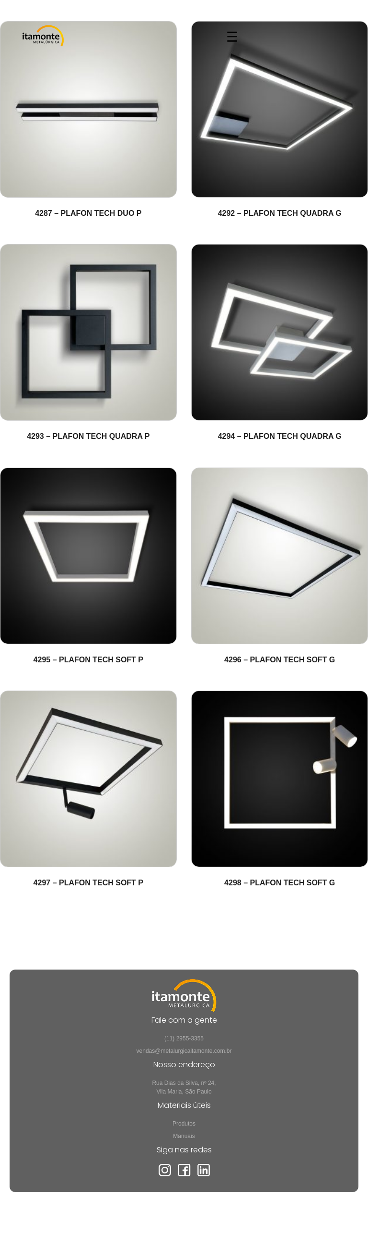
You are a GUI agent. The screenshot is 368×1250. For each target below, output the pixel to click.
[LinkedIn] (203, 1175)
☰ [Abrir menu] (232, 37)
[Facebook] (184, 1175)
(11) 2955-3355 (184, 1038)
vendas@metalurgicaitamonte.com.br (184, 1051)
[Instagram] (165, 1175)
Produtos (184, 1123)
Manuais (184, 1136)
